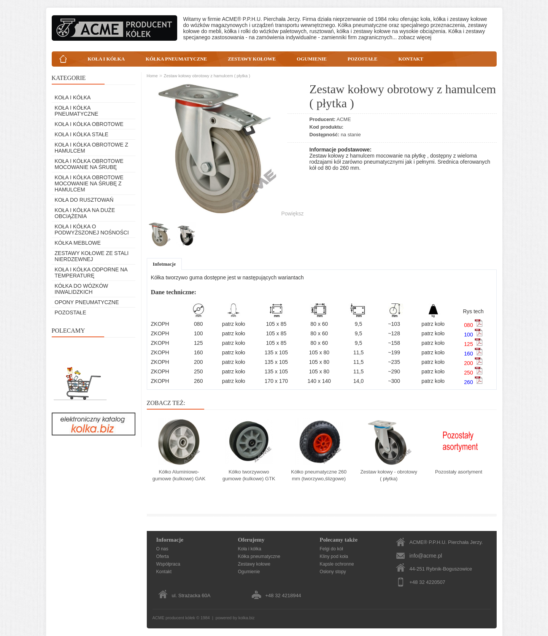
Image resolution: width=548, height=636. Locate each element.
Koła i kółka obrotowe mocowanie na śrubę (89, 164)
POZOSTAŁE (363, 59)
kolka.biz (246, 617)
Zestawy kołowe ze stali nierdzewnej (92, 256)
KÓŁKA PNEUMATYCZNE (176, 59)
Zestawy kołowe (254, 564)
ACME (344, 119)
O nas (162, 549)
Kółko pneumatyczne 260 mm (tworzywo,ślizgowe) (318, 475)
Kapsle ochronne (337, 564)
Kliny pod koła (334, 556)
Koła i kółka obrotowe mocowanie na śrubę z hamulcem (89, 183)
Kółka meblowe (78, 243)
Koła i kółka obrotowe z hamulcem (91, 148)
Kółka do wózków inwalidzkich (81, 289)
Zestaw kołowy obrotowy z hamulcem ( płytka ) (207, 75)
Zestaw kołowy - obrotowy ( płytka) (388, 475)
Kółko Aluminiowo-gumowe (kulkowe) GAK (178, 475)
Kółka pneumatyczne (259, 556)
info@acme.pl (426, 556)
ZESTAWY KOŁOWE (252, 59)
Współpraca (168, 564)
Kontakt (164, 571)
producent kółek (180, 617)
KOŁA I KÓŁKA (106, 59)
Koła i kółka (73, 97)
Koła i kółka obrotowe (89, 124)
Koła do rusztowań (84, 200)
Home (152, 75)
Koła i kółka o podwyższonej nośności (92, 229)
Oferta (162, 556)
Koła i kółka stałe (81, 134)
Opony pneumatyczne (87, 302)
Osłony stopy (333, 571)
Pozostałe (70, 312)
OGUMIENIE (312, 59)
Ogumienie (249, 571)
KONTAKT (411, 59)
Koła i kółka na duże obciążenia (85, 213)
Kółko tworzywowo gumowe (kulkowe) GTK (248, 475)
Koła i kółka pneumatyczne (76, 111)
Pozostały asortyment (458, 472)
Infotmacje (164, 264)
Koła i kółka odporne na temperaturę (91, 272)
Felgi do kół (331, 549)
